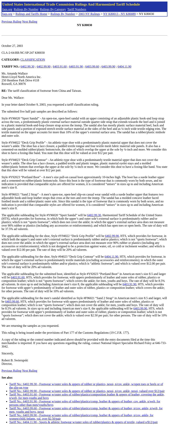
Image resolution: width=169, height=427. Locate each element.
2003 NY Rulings (89, 14)
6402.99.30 (27, 66)
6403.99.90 (108, 66)
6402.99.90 (44, 66)
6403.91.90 (76, 66)
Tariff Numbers (76, 9)
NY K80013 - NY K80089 (119, 14)
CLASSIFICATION (33, 59)
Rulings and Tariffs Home (31, 14)
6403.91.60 (60, 66)
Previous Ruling (11, 21)
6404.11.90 (124, 66)
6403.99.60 (92, 66)
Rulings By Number (26, 9)
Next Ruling (29, 21)
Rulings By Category (53, 9)
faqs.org (7, 9)
